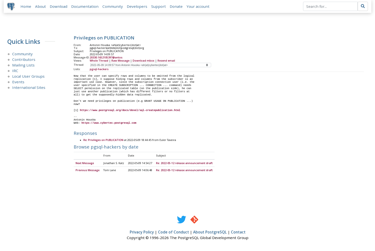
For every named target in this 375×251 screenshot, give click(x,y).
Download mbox (143, 61)
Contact (238, 233)
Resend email (166, 61)
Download (59, 6)
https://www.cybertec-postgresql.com (108, 123)
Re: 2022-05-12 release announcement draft (184, 164)
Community (113, 6)
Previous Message (87, 171)
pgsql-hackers (99, 69)
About (41, 6)
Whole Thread (99, 61)
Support (159, 6)
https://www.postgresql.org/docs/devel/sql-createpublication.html (130, 111)
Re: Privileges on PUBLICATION (103, 141)
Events (18, 82)
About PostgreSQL (210, 233)
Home (26, 6)
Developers (137, 6)
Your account (198, 6)
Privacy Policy (142, 233)
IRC (15, 71)
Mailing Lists (23, 65)
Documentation (85, 6)
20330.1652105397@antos (106, 58)
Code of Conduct (173, 233)
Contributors (23, 60)
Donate (176, 6)
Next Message (85, 164)
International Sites (28, 88)
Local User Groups (28, 76)
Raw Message (120, 61)
